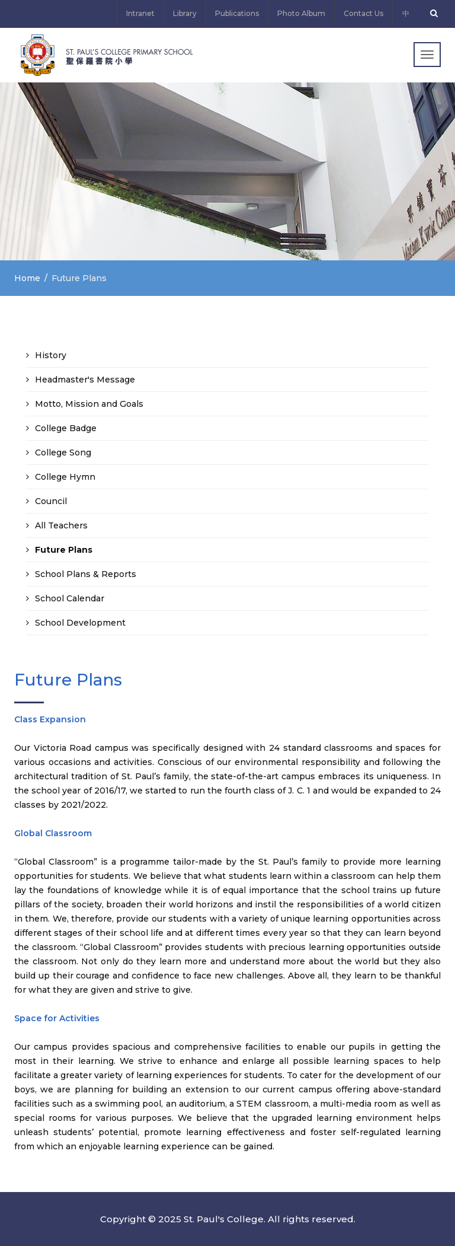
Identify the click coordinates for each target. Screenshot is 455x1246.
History (50, 355)
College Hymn (65, 476)
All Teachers (61, 525)
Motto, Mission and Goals (89, 404)
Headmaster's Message (85, 379)
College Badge (66, 428)
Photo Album (301, 13)
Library (185, 13)
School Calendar (69, 598)
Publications (237, 13)
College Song (63, 452)
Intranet (140, 13)
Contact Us (363, 13)
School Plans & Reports (85, 574)
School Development (80, 622)
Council (51, 501)
